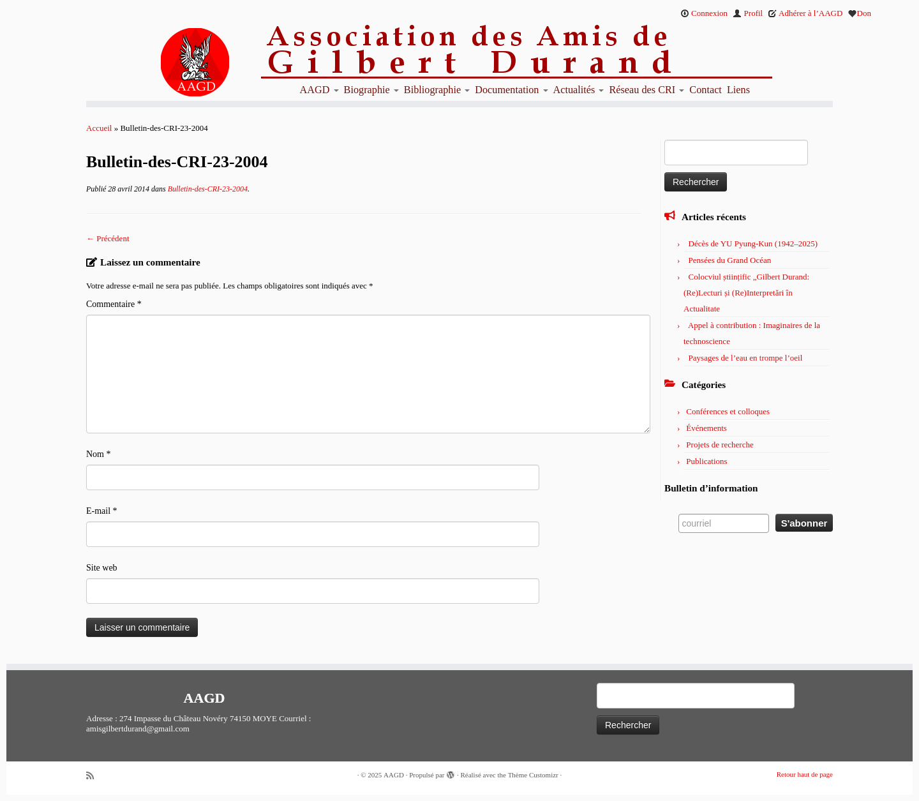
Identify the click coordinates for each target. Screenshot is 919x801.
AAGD (319, 90)
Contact (705, 90)
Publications (706, 461)
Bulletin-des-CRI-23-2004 (207, 188)
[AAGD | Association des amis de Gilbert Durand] (172, 62)
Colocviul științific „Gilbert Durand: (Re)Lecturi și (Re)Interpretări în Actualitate (746, 292)
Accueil (99, 128)
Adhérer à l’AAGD (805, 13)
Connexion (704, 13)
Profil (748, 13)
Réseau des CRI (646, 90)
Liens (738, 90)
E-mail (101, 511)
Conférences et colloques (728, 411)
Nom (98, 454)
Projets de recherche (719, 444)
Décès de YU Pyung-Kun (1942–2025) (753, 243)
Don (859, 13)
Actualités (578, 90)
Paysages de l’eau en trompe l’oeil (746, 358)
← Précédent (108, 238)
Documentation (511, 90)
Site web (101, 568)
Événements (706, 428)
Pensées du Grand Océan (730, 260)
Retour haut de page (805, 774)
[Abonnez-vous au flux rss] (94, 775)
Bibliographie (437, 90)
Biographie (371, 90)
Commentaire (114, 304)
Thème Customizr (533, 775)
